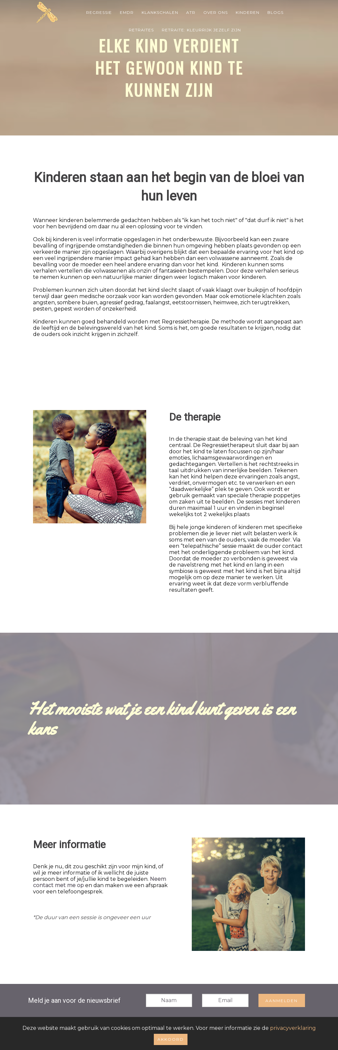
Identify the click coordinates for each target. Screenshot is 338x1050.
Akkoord (170, 1039)
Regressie (99, 12)
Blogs (275, 12)
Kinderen (247, 12)
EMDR (127, 12)
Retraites (141, 29)
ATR (190, 12)
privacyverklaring (293, 1028)
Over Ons (215, 12)
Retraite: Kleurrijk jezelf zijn (201, 29)
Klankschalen (160, 12)
